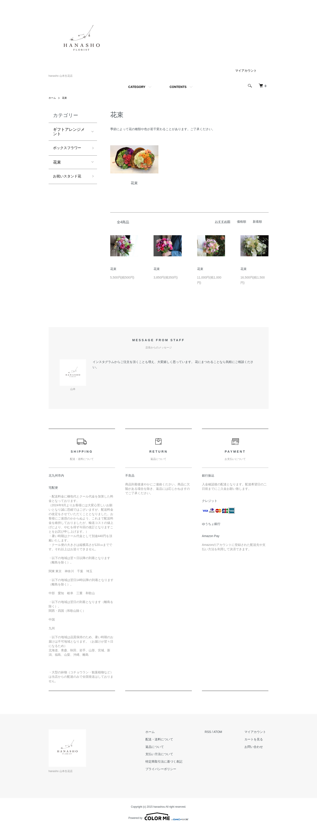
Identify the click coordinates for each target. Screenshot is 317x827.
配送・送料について (167, 739)
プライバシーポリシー (168, 769)
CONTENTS (178, 87)
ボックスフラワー (69, 148)
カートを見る (256, 739)
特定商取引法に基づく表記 (171, 761)
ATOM (222, 732)
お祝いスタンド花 (69, 177)
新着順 (257, 221)
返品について (162, 747)
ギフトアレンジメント (69, 131)
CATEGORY (136, 87)
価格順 (241, 221)
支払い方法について (167, 754)
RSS (213, 732)
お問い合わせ (256, 747)
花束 (65, 97)
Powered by (158, 816)
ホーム (53, 97)
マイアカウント (246, 70)
